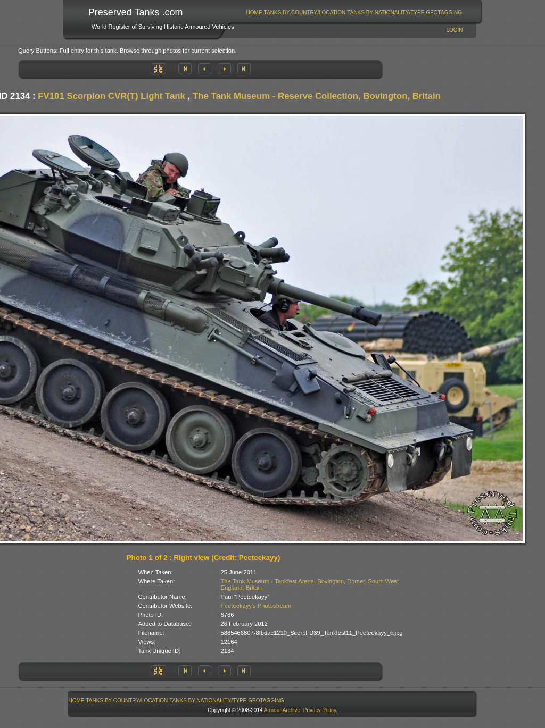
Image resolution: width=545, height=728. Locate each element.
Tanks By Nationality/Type (385, 12)
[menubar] (354, 12)
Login (454, 30)
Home (254, 12)
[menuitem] (254, 12)
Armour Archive (282, 710)
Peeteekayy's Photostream (256, 606)
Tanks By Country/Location (305, 12)
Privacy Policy (319, 710)
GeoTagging (444, 12)
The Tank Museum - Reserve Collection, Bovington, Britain (317, 96)
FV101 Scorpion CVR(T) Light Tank (111, 96)
